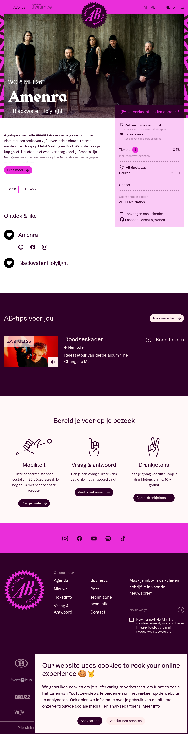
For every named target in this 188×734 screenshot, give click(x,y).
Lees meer (18, 170)
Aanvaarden (89, 720)
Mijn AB (149, 7)
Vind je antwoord (94, 492)
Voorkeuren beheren (126, 720)
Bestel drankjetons (154, 497)
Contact (97, 612)
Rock (12, 189)
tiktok (123, 538)
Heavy (31, 189)
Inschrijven (181, 610)
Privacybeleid (26, 728)
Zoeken (182, 7)
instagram (65, 538)
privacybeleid (153, 627)
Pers (94, 589)
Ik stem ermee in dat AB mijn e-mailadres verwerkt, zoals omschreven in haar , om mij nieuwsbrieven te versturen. (160, 625)
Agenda (19, 7)
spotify (108, 538)
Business (99, 580)
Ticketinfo (63, 597)
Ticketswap (131, 134)
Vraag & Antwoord (63, 609)
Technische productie (101, 600)
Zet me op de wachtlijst (140, 125)
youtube (94, 538)
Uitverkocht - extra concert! (149, 111)
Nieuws (61, 589)
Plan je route (34, 503)
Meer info (151, 706)
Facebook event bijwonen (142, 219)
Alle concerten (167, 318)
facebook (79, 538)
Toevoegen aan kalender (141, 213)
